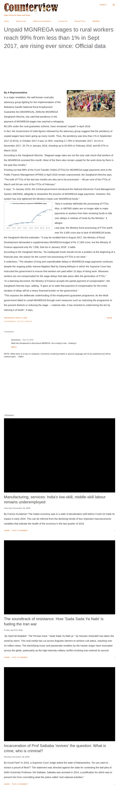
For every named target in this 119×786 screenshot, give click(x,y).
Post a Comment (20, 530)
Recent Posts (80, 21)
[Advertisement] (59, 69)
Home (6, 21)
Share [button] (109, 318)
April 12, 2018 (27, 340)
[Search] (103, 5)
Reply (14, 347)
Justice (20, 321)
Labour (28, 321)
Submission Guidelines (42, 21)
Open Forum (21, 21)
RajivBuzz (96, 21)
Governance (10, 321)
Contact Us (62, 21)
